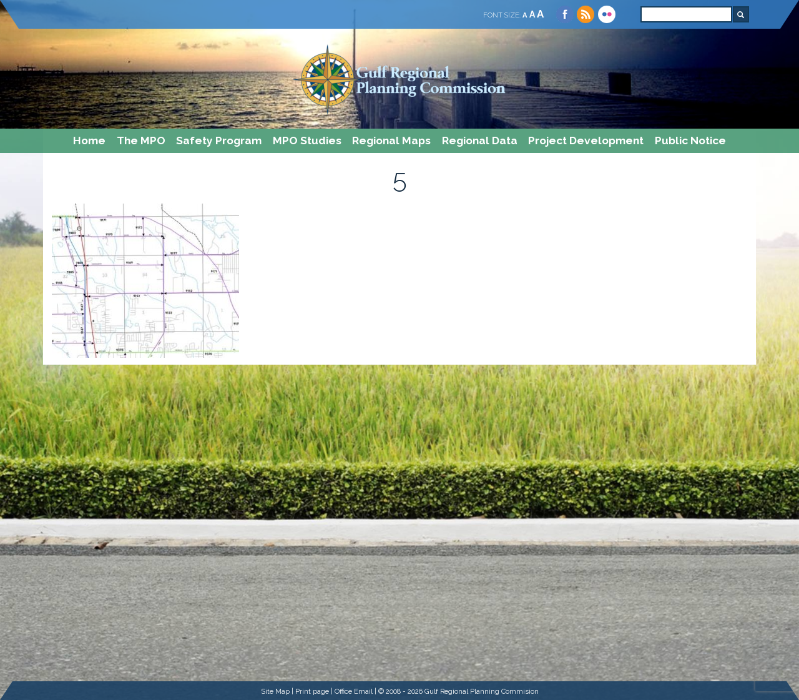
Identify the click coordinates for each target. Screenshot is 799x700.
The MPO (141, 140)
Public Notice (690, 140)
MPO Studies (307, 140)
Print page (312, 691)
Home (89, 140)
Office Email (354, 691)
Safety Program (219, 140)
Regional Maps (391, 140)
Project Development (586, 140)
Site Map (275, 691)
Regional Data (479, 140)
